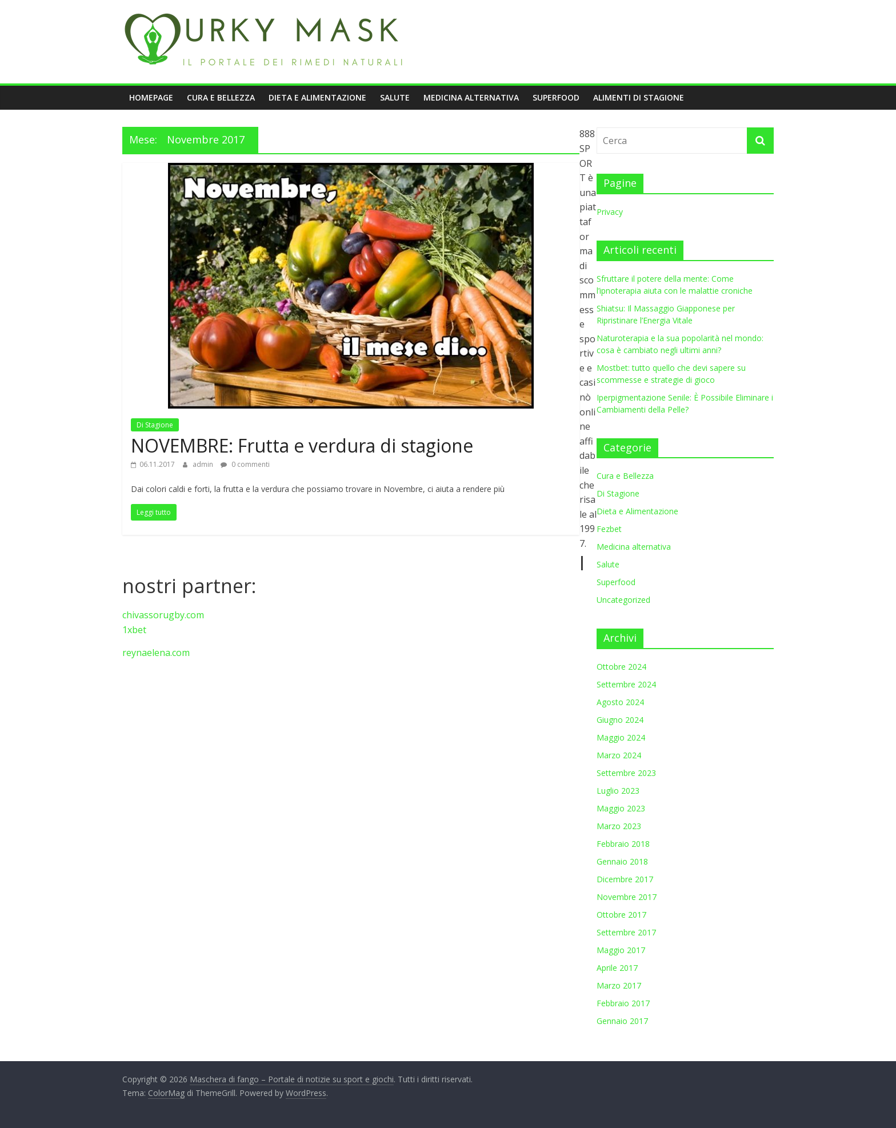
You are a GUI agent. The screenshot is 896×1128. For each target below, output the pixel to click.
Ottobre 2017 (621, 914)
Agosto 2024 (620, 702)
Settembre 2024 (626, 684)
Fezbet (609, 528)
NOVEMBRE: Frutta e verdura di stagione (302, 445)
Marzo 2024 (619, 755)
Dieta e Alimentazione (317, 97)
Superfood (556, 97)
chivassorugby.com (163, 615)
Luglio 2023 (618, 790)
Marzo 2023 (619, 826)
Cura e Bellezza (221, 97)
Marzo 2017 (619, 985)
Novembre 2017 (627, 896)
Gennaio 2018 (622, 861)
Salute (395, 97)
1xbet (134, 629)
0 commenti (245, 464)
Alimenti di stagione (638, 97)
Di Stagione (155, 425)
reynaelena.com (156, 652)
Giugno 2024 (620, 719)
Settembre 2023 (626, 772)
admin (204, 464)
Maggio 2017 (621, 950)
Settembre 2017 (626, 932)
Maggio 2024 (621, 737)
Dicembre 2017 (625, 879)
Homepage (151, 97)
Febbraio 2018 (623, 843)
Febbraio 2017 (623, 1003)
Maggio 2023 (621, 808)
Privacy (610, 211)
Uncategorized (623, 599)
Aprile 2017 (617, 967)
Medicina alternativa (471, 97)
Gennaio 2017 (622, 1020)
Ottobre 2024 (621, 666)
